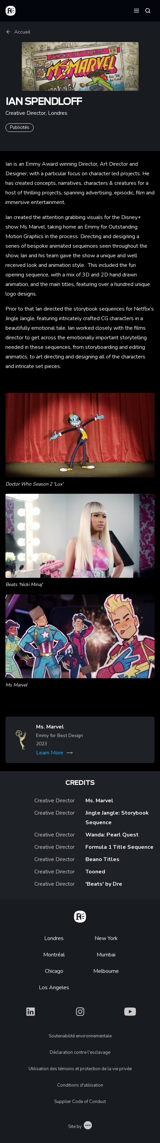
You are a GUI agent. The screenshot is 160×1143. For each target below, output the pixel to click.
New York (106, 938)
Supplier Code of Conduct (80, 1102)
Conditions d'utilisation (80, 1085)
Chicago (54, 971)
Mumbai (106, 954)
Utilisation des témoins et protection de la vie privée (80, 1069)
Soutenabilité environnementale (80, 1036)
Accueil (17, 32)
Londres (54, 938)
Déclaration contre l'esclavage (80, 1052)
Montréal (54, 954)
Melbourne (106, 971)
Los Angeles (54, 987)
